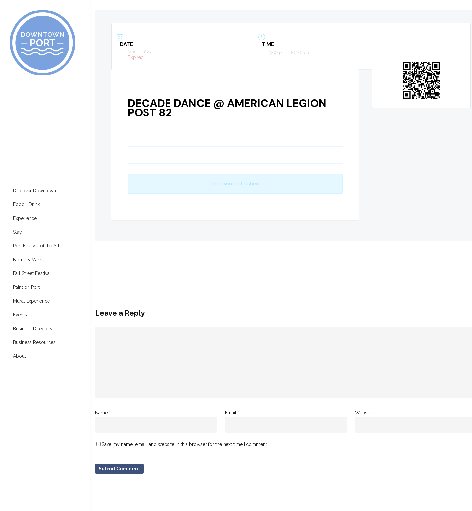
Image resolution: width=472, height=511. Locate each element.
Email (232, 412)
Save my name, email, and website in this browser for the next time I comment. (185, 444)
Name (102, 412)
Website (363, 412)
